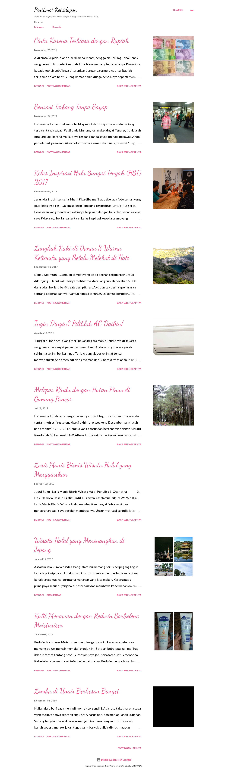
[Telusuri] (178, 10)
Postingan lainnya (129, 748)
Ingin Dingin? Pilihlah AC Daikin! (78, 323)
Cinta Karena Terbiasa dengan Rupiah (81, 40)
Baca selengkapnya (129, 86)
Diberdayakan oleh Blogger (114, 759)
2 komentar (54, 595)
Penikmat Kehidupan (55, 9)
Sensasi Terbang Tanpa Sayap (71, 107)
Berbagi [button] (39, 86)
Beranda (40, 27)
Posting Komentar (58, 86)
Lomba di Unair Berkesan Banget (76, 691)
